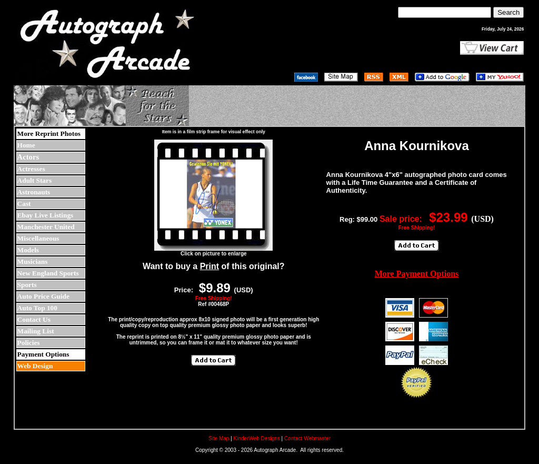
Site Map (218, 438)
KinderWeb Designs (257, 438)
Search (508, 12)
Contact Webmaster (307, 438)
